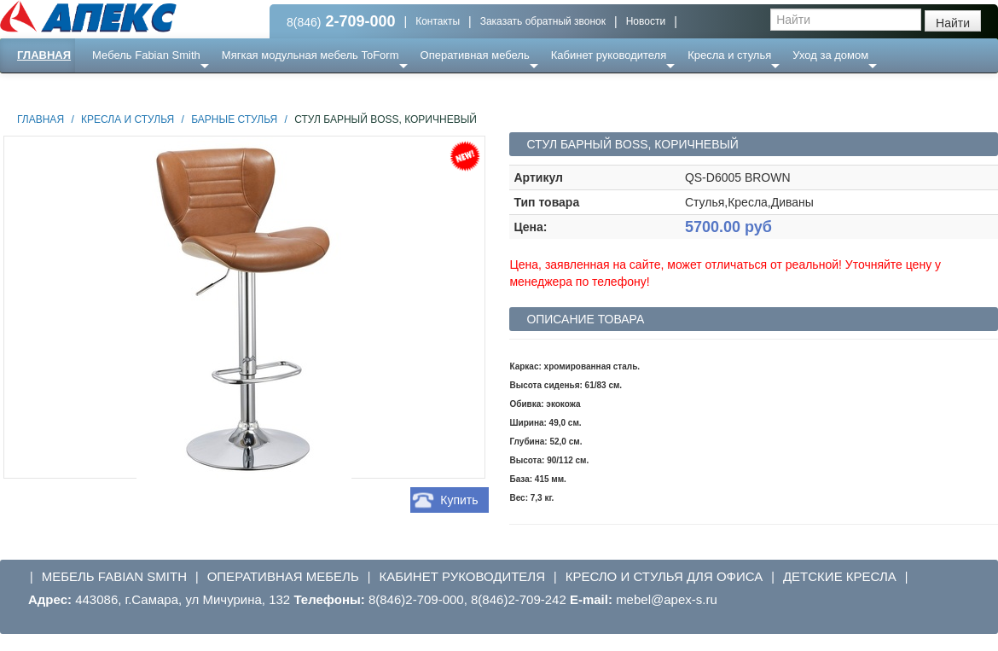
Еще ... (119, 89)
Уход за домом (830, 55)
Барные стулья (234, 119)
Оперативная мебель (475, 55)
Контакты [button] (437, 21)
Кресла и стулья (729, 55)
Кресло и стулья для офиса (664, 576)
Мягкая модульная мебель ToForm (310, 55)
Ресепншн (185, 89)
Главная (44, 55)
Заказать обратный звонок (543, 21)
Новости (645, 21)
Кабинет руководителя (608, 55)
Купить (459, 500)
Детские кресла (839, 576)
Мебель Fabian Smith (146, 55)
